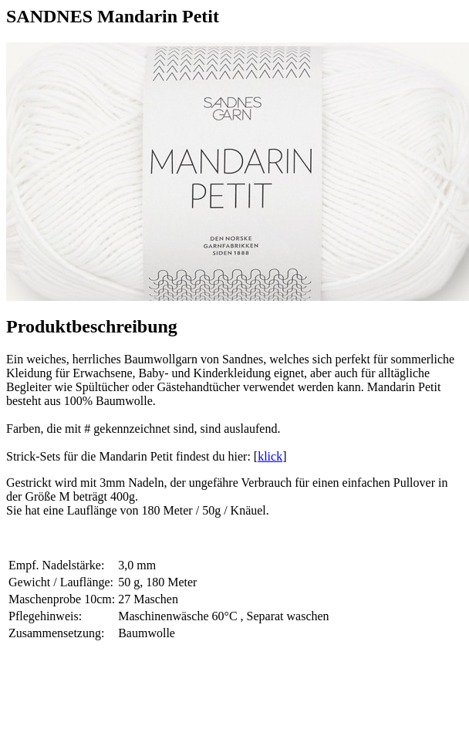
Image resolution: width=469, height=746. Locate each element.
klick (270, 456)
